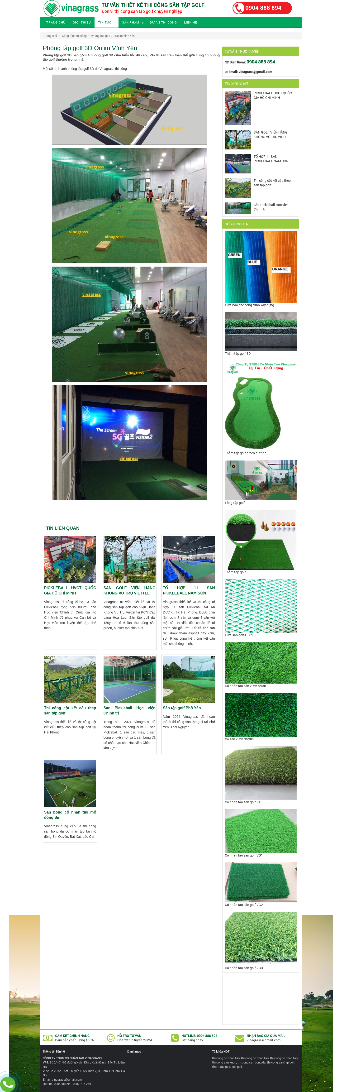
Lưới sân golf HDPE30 (241, 635)
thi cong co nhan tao (226, 1058)
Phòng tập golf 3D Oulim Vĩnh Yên (113, 36)
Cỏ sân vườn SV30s (239, 739)
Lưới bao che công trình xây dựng (249, 305)
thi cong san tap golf (280, 1062)
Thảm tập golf (235, 572)
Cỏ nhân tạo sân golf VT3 (243, 802)
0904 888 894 (263, 7)
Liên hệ (190, 22)
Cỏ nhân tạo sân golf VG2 (244, 904)
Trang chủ (56, 22)
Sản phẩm (130, 22)
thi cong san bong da (252, 1062)
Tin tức (104, 22)
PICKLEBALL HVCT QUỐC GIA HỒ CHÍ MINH (273, 95)
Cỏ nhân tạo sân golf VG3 (244, 968)
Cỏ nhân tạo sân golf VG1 (244, 855)
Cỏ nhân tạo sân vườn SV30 (245, 686)
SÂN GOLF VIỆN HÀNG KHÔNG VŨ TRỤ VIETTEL (272, 134)
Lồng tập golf (235, 502)
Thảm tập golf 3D (238, 353)
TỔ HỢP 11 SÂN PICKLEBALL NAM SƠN (271, 158)
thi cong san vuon (224, 1062)
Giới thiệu (82, 22)
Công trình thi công (74, 36)
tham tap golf (221, 1066)
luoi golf (237, 1066)
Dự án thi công (163, 22)
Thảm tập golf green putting (245, 453)
